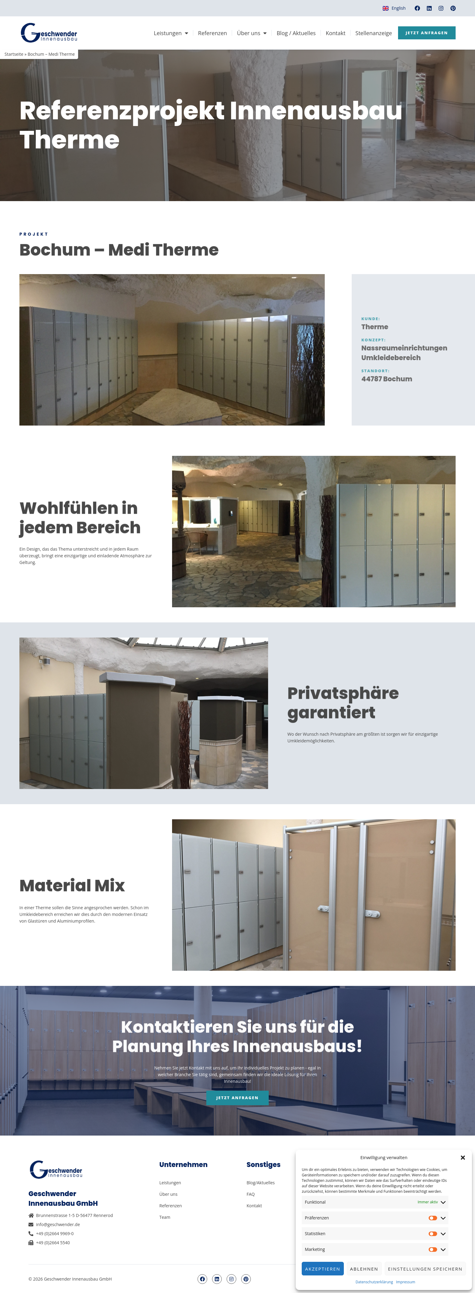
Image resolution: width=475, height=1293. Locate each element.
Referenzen (208, 33)
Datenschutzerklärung (374, 1282)
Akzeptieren (322, 1269)
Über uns (248, 33)
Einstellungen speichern (425, 1269)
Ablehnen (364, 1269)
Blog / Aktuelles (292, 33)
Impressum (405, 1282)
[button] (463, 1158)
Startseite (14, 54)
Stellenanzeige (369, 33)
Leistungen (167, 33)
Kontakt (331, 33)
